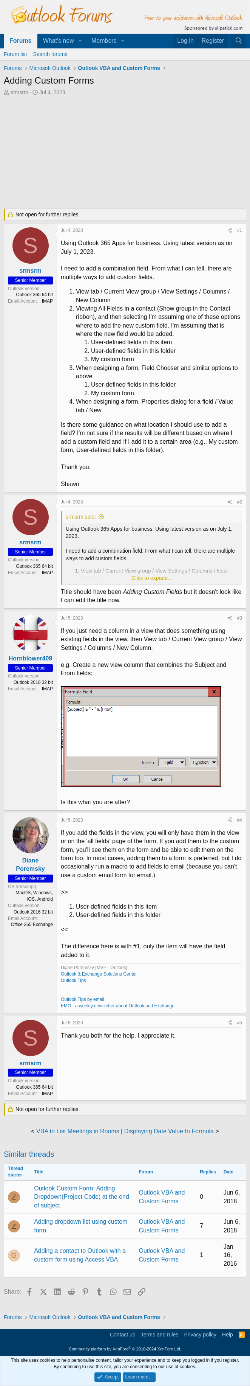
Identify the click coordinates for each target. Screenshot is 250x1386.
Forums (20, 40)
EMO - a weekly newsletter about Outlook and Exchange (117, 1005)
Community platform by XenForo (125, 1349)
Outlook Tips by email (82, 999)
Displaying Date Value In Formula (169, 1131)
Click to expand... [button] (151, 578)
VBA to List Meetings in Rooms (77, 1131)
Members (104, 40)
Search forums (50, 54)
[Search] (238, 41)
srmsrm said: (81, 517)
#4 (239, 820)
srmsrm (19, 92)
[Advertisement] (125, 153)
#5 (239, 1023)
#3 (239, 618)
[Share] (230, 230)
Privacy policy (200, 1335)
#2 (239, 502)
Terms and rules (160, 1335)
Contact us (122, 1335)
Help (227, 1335)
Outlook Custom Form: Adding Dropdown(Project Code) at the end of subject (81, 1197)
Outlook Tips (73, 980)
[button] (80, 41)
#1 (239, 230)
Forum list (15, 54)
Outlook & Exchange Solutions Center (99, 974)
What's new (58, 40)
